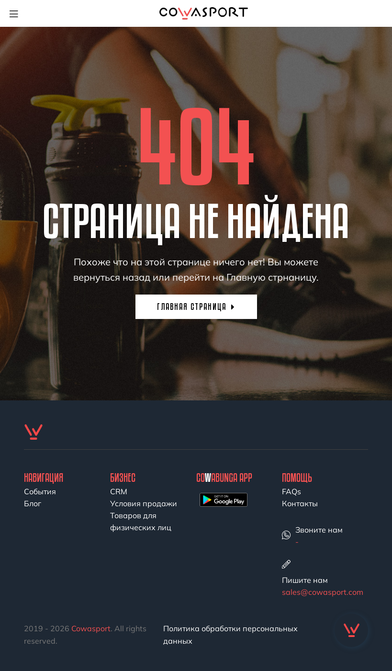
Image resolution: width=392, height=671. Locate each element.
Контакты (300, 503)
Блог (32, 503)
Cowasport (91, 628)
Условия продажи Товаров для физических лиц (143, 515)
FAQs (291, 491)
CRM (118, 491)
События (40, 491)
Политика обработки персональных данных (230, 635)
